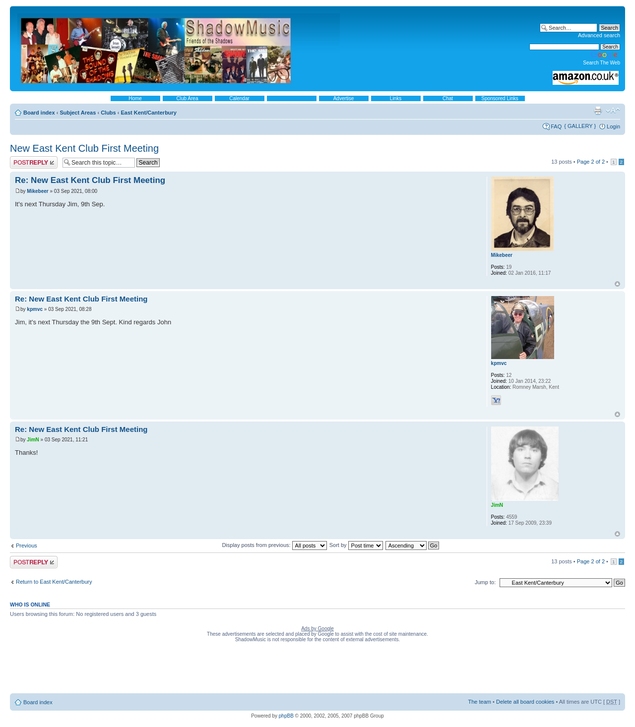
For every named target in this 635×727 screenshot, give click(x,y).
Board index (39, 113)
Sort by (356, 545)
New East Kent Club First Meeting (84, 148)
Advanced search (599, 35)
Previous (26, 545)
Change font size (613, 110)
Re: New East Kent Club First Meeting (90, 180)
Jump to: (485, 582)
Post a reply (34, 162)
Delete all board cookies (525, 702)
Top (617, 284)
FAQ (556, 126)
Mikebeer (37, 191)
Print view (597, 110)
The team (479, 702)
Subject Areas (78, 113)
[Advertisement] (317, 670)
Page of (591, 162)
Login (613, 126)
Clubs (108, 113)
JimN (33, 439)
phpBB (286, 716)
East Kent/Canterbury (149, 113)
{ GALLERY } (580, 126)
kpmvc (35, 309)
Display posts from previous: (274, 545)
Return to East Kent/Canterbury (54, 582)
